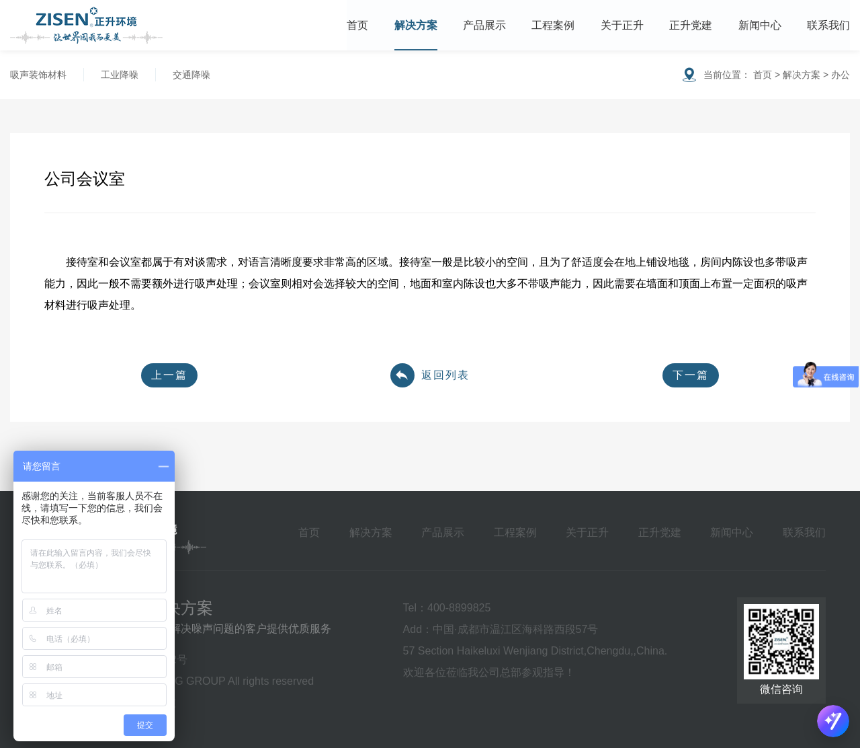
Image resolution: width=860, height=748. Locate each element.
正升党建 (690, 25)
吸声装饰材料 (38, 74)
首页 (357, 25)
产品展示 (484, 25)
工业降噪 (119, 74)
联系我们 (828, 25)
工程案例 (552, 25)
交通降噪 (191, 74)
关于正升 (622, 25)
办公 (840, 74)
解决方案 (415, 25)
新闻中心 (759, 25)
